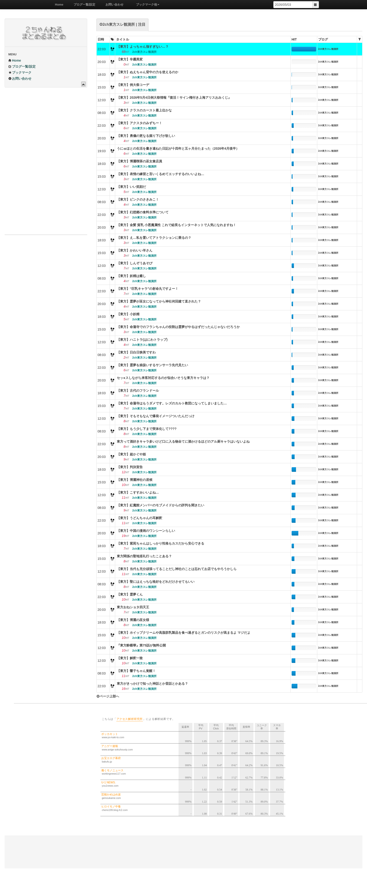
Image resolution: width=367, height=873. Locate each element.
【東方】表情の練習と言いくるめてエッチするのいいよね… (160, 174)
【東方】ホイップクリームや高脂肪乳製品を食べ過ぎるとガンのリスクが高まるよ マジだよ (183, 632)
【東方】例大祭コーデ (133, 85)
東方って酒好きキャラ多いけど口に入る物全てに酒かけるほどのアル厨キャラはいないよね (183, 441)
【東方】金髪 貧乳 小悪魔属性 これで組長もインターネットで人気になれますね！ (176, 225)
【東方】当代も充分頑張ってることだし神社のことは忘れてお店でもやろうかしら (177, 569)
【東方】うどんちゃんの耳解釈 (139, 518)
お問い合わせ (112, 4)
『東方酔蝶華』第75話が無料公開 (141, 645)
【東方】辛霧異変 (130, 59)
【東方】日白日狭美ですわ (136, 352)
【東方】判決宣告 (130, 467)
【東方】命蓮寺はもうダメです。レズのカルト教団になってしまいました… (172, 403)
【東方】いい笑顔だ (131, 187)
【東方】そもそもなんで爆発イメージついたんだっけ (155, 416)
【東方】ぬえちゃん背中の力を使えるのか (147, 72)
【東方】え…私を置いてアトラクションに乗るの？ (154, 238)
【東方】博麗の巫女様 (133, 620)
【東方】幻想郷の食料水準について (143, 212)
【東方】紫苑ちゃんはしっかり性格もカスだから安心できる (160, 543)
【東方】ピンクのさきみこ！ (138, 199)
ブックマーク (19, 72)
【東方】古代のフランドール (138, 390)
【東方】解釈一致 (130, 658)
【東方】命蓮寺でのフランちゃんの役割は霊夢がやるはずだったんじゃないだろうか (178, 327)
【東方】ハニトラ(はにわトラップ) (142, 339)
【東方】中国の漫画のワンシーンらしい (146, 531)
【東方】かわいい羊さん (134, 250)
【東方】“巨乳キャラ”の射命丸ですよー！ (147, 288)
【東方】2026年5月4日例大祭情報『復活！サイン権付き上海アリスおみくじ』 (174, 97)
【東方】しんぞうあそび (134, 263)
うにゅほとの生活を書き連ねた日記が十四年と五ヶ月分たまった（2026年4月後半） (178, 148)
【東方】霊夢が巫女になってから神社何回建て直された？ (159, 301)
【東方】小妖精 (128, 314)
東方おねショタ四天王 (133, 607)
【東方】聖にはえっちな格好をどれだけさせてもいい (155, 581)
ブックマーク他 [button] (146, 4)
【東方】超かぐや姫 (131, 454)
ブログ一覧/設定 (83, 4)
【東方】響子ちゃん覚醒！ (136, 671)
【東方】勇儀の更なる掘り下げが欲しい (146, 136)
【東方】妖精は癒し (131, 276)
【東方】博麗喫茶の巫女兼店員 (139, 161)
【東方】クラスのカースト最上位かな (144, 110)
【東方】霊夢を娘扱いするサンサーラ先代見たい (152, 365)
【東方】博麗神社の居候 (134, 480)
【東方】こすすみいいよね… (138, 492)
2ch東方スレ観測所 (328, 49)
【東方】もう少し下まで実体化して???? (146, 429)
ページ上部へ (107, 696)
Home (57, 4)
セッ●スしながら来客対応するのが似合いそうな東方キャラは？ (163, 378)
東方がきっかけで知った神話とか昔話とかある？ (152, 683)
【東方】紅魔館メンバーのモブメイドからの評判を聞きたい (160, 505)
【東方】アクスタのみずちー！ (139, 123)
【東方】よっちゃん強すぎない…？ (143, 46)
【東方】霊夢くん (130, 594)
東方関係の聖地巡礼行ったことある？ (144, 556)
